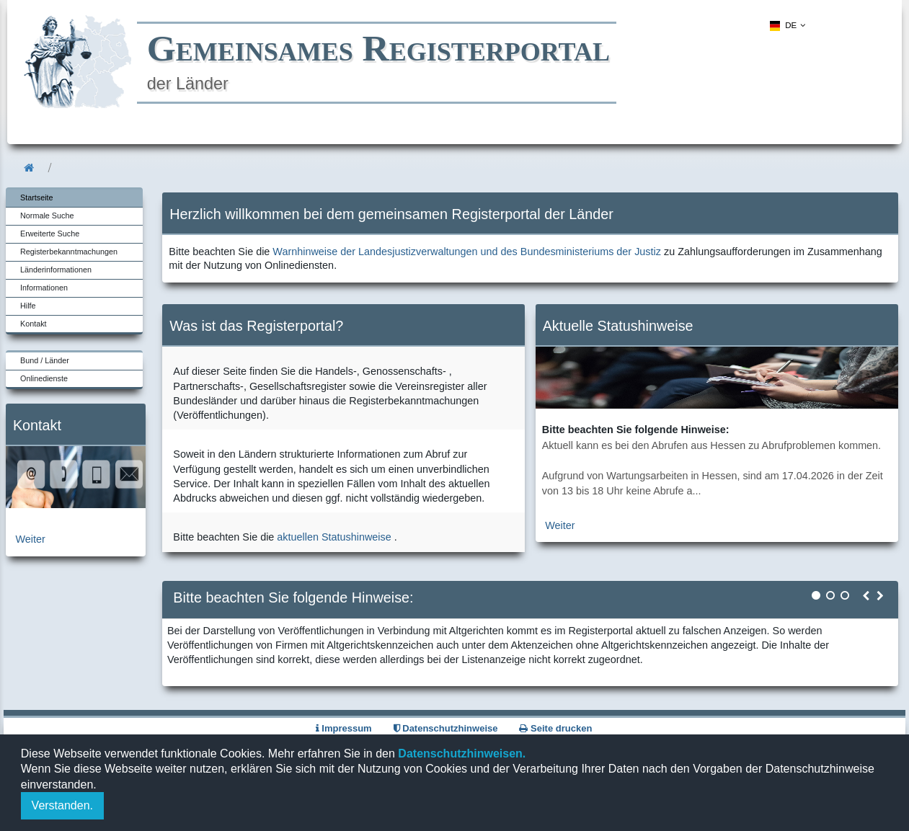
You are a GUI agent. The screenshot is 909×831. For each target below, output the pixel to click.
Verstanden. (62, 805)
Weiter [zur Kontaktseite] (30, 539)
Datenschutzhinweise (446, 728)
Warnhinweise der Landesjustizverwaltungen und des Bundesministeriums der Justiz (466, 251)
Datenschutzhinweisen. (460, 753)
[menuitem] (785, 26)
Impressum (344, 728)
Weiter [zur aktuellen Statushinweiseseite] (560, 525)
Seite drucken (555, 728)
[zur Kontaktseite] (76, 504)
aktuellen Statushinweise (334, 537)
